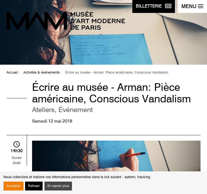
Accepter (13, 186)
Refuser (34, 186)
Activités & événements (41, 72)
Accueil (12, 72)
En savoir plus (58, 186)
